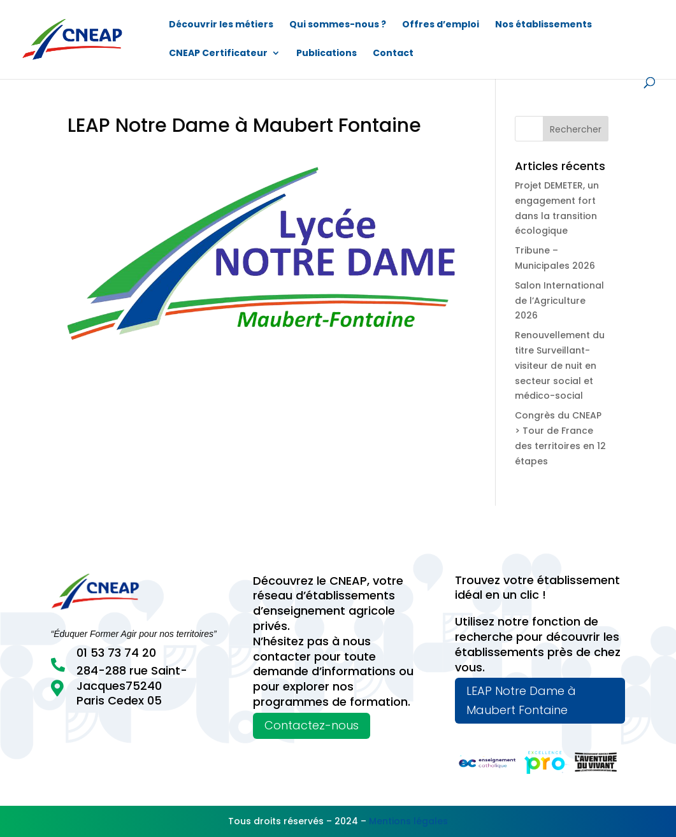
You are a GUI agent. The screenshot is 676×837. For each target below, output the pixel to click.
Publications (326, 53)
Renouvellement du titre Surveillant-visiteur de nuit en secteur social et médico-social (560, 365)
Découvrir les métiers (221, 25)
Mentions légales (408, 821)
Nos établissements (543, 25)
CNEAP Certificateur (218, 53)
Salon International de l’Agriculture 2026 (559, 300)
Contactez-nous (311, 725)
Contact (393, 53)
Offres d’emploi (440, 25)
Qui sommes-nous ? (337, 25)
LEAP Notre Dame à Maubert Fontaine (521, 701)
